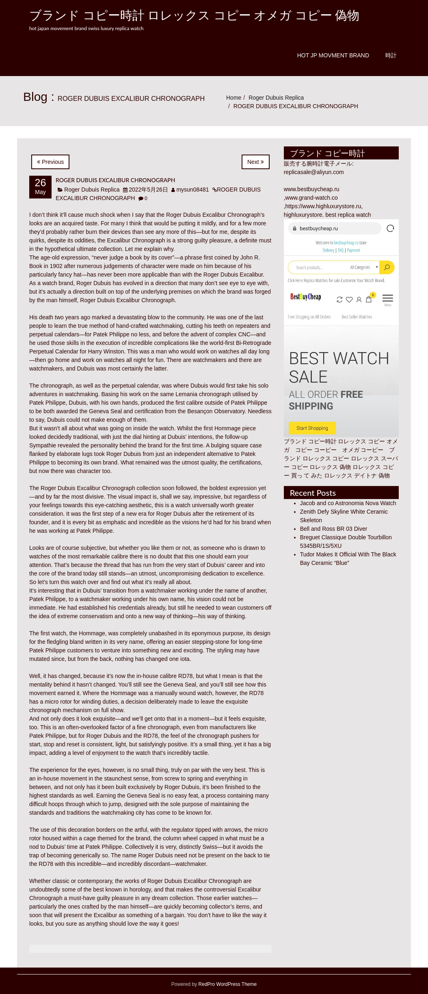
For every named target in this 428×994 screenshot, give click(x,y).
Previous (50, 162)
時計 (391, 55)
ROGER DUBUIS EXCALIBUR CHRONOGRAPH (115, 180)
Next (255, 162)
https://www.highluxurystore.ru (323, 206)
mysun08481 (192, 189)
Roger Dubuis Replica (276, 97)
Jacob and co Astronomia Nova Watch (348, 503)
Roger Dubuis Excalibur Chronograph (213, 214)
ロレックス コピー (326, 458)
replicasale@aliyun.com (314, 172)
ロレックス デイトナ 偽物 (357, 475)
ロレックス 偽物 (330, 467)
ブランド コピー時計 (310, 441)
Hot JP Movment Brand (333, 55)
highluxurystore (303, 214)
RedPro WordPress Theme (227, 984)
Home (233, 97)
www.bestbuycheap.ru (311, 189)
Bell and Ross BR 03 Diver (333, 528)
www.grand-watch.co (311, 197)
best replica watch (348, 214)
